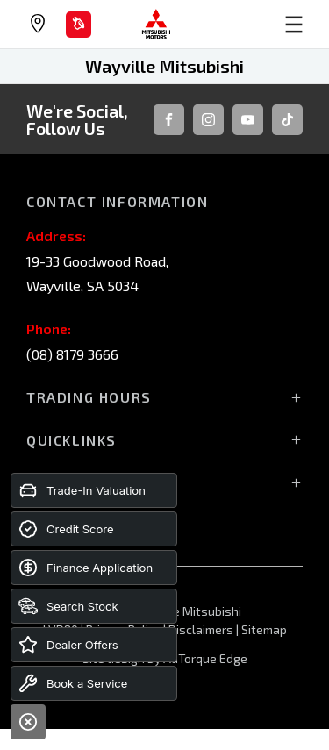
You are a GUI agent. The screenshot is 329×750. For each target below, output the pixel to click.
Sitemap (264, 629)
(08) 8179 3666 (72, 354)
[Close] (28, 721)
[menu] (260, 24)
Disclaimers (202, 629)
